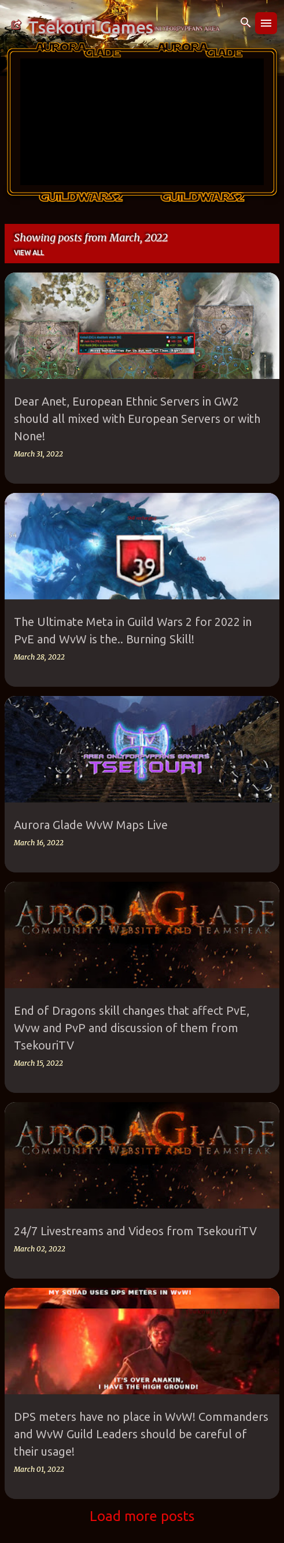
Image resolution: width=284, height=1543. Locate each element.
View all (29, 252)
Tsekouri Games (90, 27)
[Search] (246, 23)
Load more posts (142, 1516)
